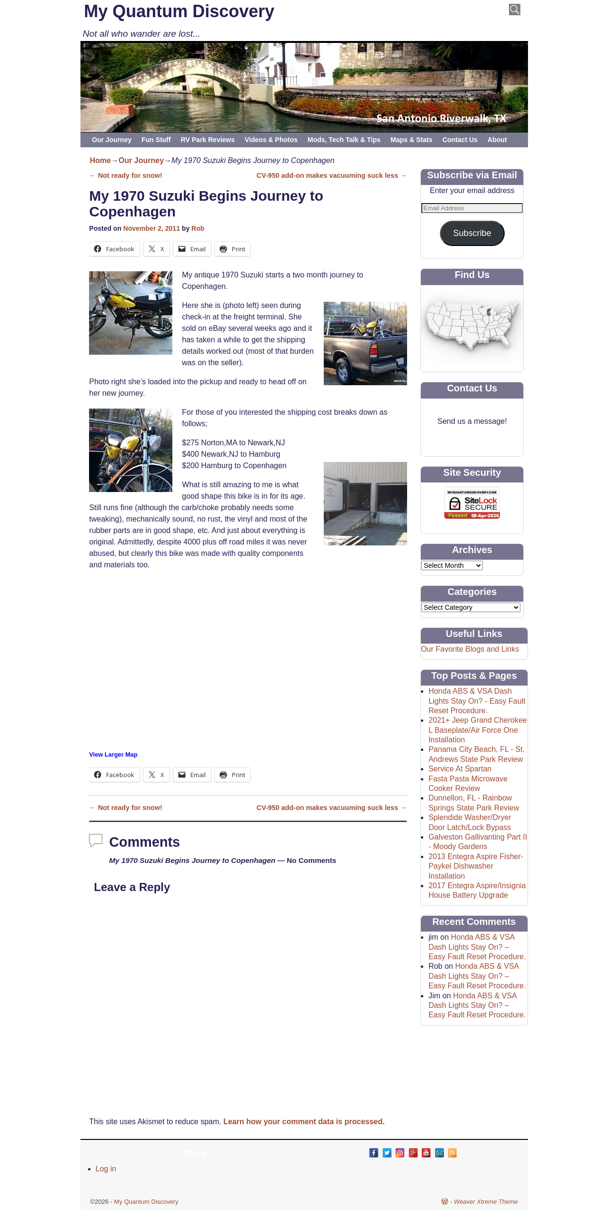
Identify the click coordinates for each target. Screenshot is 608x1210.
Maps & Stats (411, 140)
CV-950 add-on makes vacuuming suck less (332, 175)
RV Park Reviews (208, 140)
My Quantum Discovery (179, 11)
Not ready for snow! (125, 175)
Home (100, 160)
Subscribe (472, 233)
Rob (197, 228)
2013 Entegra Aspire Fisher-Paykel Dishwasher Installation (476, 866)
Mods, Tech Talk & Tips (344, 140)
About (497, 140)
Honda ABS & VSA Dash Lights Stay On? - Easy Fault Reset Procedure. (477, 701)
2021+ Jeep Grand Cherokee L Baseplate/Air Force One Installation (478, 730)
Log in (106, 1169)
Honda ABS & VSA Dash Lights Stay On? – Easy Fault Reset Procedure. (477, 947)
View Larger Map (113, 754)
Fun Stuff (155, 140)
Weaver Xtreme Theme (486, 1201)
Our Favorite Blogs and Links (470, 649)
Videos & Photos (271, 140)
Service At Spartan (460, 769)
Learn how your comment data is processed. (304, 1122)
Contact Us (460, 140)
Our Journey (111, 140)
